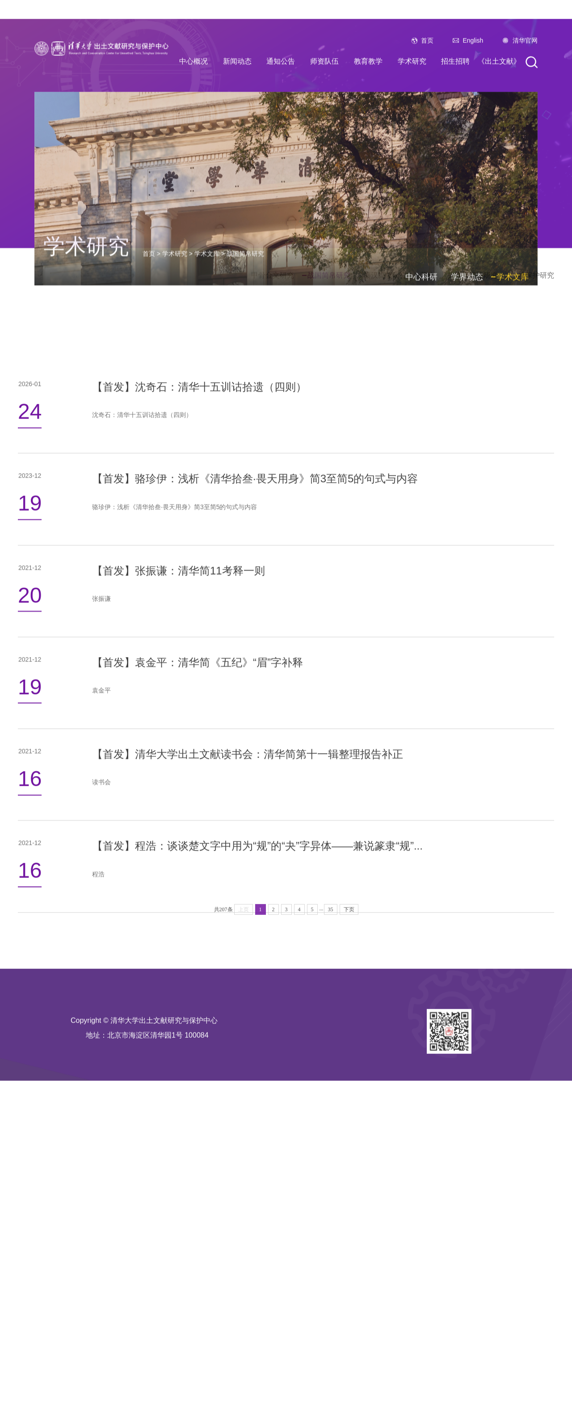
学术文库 (206, 396)
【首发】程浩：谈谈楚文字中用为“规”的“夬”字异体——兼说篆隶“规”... (257, 1022)
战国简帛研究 (245, 396)
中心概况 (193, 142)
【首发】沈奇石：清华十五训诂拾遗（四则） (199, 563)
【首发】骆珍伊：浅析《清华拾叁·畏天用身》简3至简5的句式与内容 (255, 655)
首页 (427, 121)
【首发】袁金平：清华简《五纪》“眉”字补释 (197, 838)
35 (330, 948)
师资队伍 (324, 142)
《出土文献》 (499, 142)
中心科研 (421, 419)
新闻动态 (237, 142)
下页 (349, 948)
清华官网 (525, 121)
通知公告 (280, 142)
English (473, 121)
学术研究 (412, 142)
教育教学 (368, 142)
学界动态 (467, 419)
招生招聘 (455, 142)
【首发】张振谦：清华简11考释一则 (178, 747)
